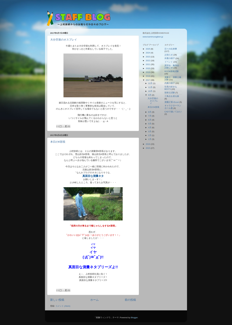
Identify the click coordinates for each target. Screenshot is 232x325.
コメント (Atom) (62, 306)
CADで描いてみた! (173, 112)
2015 (148, 148)
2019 (148, 72)
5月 (150, 124)
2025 (148, 49)
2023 (148, 57)
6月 (150, 120)
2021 (148, 64)
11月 (150, 87)
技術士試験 (170, 93)
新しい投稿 (57, 299)
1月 (150, 139)
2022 (148, 60)
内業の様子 (170, 83)
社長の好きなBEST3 (171, 88)
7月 (150, 116)
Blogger (134, 317)
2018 (148, 76)
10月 (150, 91)
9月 (150, 95)
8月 (150, 112)
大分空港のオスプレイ (63, 39)
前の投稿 (130, 299)
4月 (150, 127)
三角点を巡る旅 (172, 96)
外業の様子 (170, 58)
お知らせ (169, 55)
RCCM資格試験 (172, 71)
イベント (169, 62)
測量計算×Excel (172, 102)
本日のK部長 (57, 141)
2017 (148, 80)
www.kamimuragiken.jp (153, 37)
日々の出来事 (171, 49)
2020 (148, 68)
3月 (150, 131)
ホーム (94, 299)
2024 (148, 53)
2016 (148, 144)
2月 (150, 135)
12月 (150, 83)
